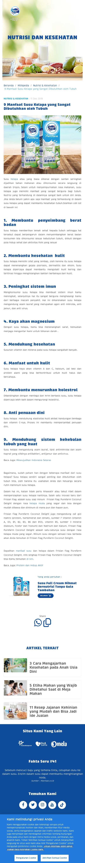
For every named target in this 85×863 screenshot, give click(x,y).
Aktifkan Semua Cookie (54, 858)
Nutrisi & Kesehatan (45, 85)
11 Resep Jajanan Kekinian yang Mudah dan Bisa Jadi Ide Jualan (53, 711)
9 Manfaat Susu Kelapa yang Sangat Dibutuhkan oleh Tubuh (40, 89)
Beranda (9, 85)
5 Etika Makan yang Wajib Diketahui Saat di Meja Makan (53, 689)
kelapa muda (37, 503)
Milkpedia (23, 85)
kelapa (15, 179)
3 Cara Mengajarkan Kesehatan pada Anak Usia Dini (53, 667)
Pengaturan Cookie (26, 858)
